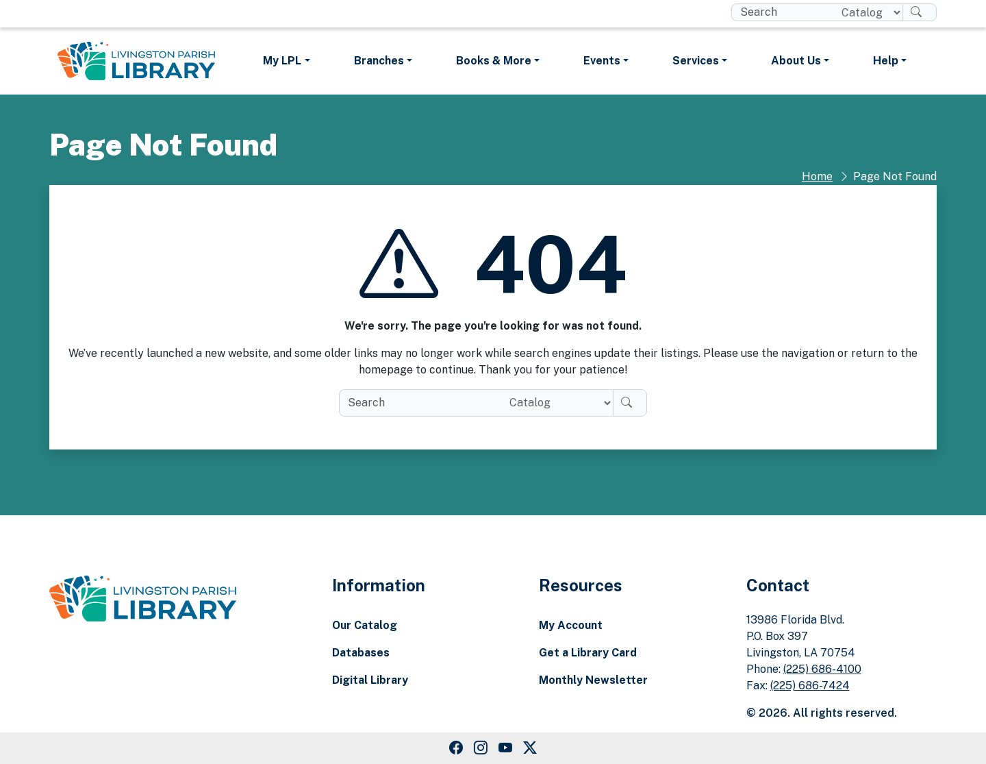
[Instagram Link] (481, 748)
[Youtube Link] (505, 748)
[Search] (919, 12)
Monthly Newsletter (593, 680)
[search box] (781, 12)
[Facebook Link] (456, 748)
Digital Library (370, 680)
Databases (361, 652)
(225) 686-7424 (810, 685)
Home (817, 176)
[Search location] (866, 12)
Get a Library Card (588, 652)
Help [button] (885, 60)
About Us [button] (796, 60)
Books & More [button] (493, 60)
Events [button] (601, 60)
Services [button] (695, 60)
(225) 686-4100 (822, 669)
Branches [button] (379, 60)
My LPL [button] (282, 60)
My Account (571, 625)
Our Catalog (364, 625)
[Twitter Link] (530, 748)
